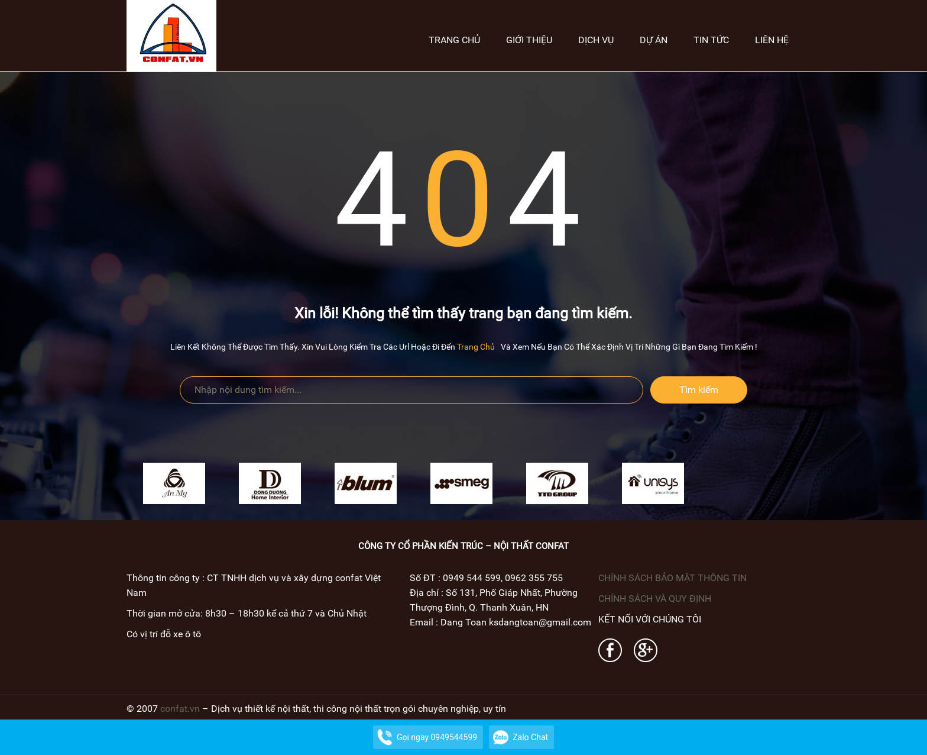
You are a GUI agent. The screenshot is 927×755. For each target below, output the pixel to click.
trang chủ (476, 347)
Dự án (653, 40)
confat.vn (180, 708)
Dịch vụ (596, 40)
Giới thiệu (529, 40)
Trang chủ (454, 40)
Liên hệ (772, 40)
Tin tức (711, 40)
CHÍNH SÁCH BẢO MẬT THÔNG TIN (672, 577)
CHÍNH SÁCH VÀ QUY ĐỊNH (654, 598)
